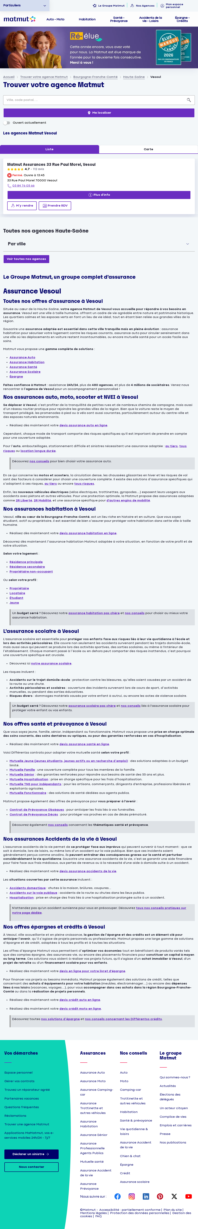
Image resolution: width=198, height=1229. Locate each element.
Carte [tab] (148, 149)
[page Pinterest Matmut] (160, 1196)
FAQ (98, 1216)
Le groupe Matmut (171, 1055)
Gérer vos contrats (19, 1081)
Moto (124, 1081)
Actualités (168, 1086)
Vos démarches (21, 1053)
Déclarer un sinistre (32, 1154)
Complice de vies (173, 1117)
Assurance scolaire (135, 1182)
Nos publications (173, 1142)
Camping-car (130, 1090)
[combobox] (93, 100)
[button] (99, 244)
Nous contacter (31, 1167)
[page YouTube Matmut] (188, 1196)
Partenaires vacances (21, 1098)
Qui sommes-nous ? (175, 1077)
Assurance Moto (93, 1081)
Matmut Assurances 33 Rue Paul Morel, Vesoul (51, 164)
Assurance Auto (92, 1072)
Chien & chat (130, 1156)
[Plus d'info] (99, 195)
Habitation (129, 1112)
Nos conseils (133, 1053)
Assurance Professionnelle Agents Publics (92, 1148)
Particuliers (12, 5)
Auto (124, 1072)
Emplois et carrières (176, 1125)
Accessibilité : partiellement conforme (130, 1210)
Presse (165, 1134)
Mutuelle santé (92, 1161)
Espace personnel (18, 1072)
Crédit (125, 1173)
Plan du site (173, 1210)
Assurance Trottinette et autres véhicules (93, 1108)
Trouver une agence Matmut (26, 1124)
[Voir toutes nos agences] (26, 259)
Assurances (93, 1053)
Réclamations (15, 1116)
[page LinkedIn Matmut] (146, 1196)
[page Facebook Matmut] (117, 1196)
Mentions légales (93, 1213)
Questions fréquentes (21, 1107)
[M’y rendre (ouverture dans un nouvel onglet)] (22, 205)
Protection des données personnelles (139, 1213)
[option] (24, 5)
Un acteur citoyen (174, 1108)
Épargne (126, 1164)
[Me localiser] (99, 113)
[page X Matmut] (174, 1196)
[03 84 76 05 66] (20, 186)
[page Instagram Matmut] (132, 1196)
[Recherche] (189, 100)
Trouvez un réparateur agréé (27, 1090)
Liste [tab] (49, 149)
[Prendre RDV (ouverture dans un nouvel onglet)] (55, 205)
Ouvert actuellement (24, 122)
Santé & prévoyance (136, 1120)
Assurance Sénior (93, 1135)
